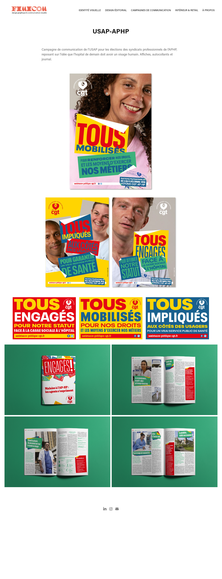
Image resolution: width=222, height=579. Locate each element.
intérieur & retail (186, 10)
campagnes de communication (151, 10)
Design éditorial (116, 10)
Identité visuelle (90, 10)
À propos (208, 10)
